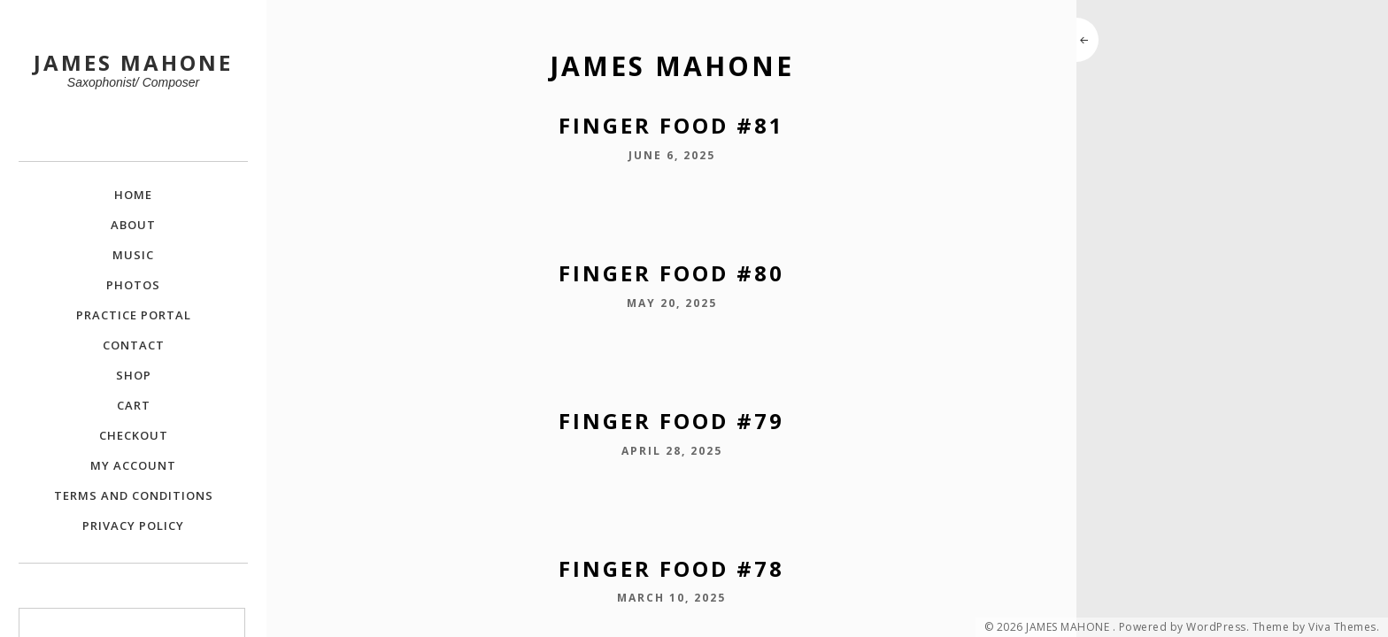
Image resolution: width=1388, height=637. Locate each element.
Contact (134, 345)
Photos (133, 285)
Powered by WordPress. (1184, 627)
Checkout (133, 435)
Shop (133, 375)
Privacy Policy (133, 525)
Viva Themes (1342, 627)
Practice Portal (133, 315)
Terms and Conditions (133, 495)
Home (133, 195)
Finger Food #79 (671, 420)
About (133, 225)
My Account (133, 465)
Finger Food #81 (671, 125)
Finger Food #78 (671, 568)
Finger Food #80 (671, 273)
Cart (133, 405)
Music (133, 255)
